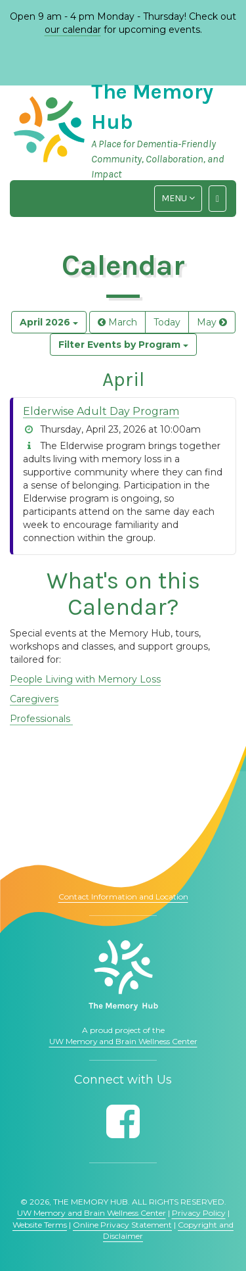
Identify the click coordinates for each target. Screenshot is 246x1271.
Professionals (41, 719)
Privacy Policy (199, 1213)
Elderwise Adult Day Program (101, 411)
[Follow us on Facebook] (123, 1121)
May (212, 322)
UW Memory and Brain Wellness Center (123, 1041)
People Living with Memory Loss (85, 679)
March (117, 322)
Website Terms (39, 1225)
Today (167, 322)
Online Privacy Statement (122, 1225)
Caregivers (34, 699)
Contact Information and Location (123, 896)
